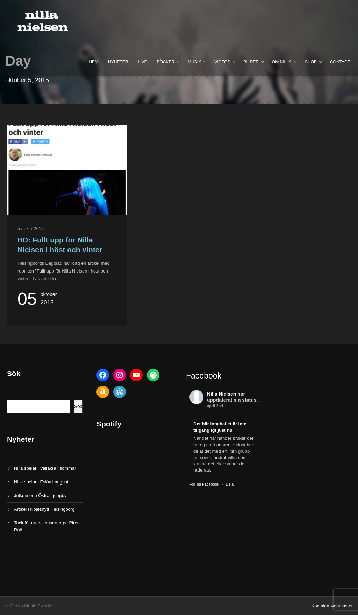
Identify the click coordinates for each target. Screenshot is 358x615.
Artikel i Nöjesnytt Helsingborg (44, 509)
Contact (340, 61)
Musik (194, 61)
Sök (78, 406)
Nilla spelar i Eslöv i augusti (41, 482)
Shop (311, 61)
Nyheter (118, 61)
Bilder (251, 61)
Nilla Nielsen (221, 394)
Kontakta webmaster (332, 605)
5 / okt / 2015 (30, 228)
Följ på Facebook (204, 484)
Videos (222, 61)
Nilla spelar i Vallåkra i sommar (45, 468)
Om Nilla (282, 61)
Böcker (165, 61)
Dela (230, 484)
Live (142, 61)
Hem (93, 61)
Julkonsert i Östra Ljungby (40, 495)
